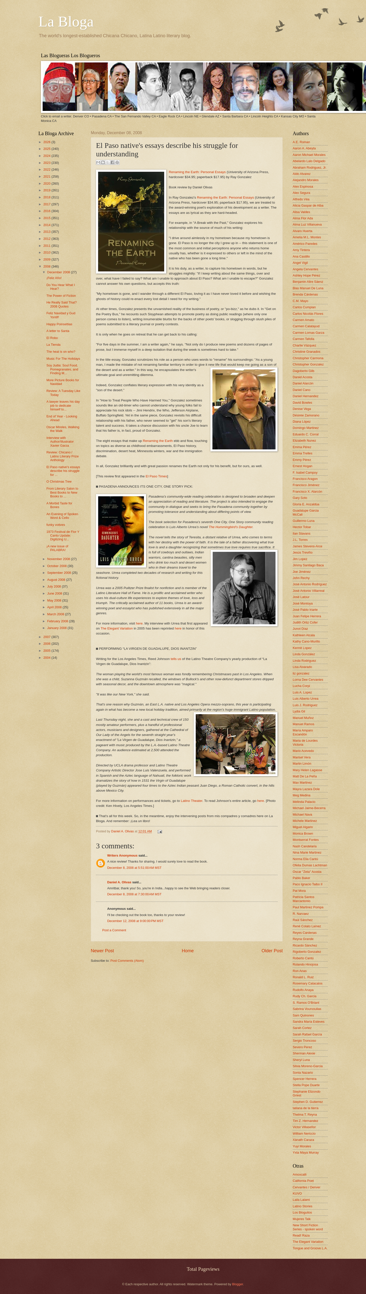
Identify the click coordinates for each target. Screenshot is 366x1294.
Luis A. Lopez (302, 692)
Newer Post (102, 950)
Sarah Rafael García (307, 1034)
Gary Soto (300, 498)
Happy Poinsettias (59, 324)
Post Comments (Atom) (127, 961)
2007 (47, 637)
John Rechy (301, 578)
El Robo (52, 338)
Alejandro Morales (306, 180)
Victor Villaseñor (304, 1127)
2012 (47, 239)
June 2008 (55, 593)
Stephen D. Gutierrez (308, 1102)
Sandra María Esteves (308, 1021)
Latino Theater (191, 801)
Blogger (237, 1284)
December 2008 (59, 272)
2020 (47, 183)
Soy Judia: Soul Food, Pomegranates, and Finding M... (62, 369)
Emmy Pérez (302, 460)
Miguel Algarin (303, 827)
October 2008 (57, 566)
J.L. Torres (300, 540)
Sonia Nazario (303, 1072)
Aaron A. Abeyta (304, 148)
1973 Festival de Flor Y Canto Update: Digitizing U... (62, 535)
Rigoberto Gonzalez (307, 952)
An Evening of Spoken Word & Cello (62, 516)
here (139, 623)
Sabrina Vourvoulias (307, 1009)
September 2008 (59, 573)
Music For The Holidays (63, 358)
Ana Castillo (301, 256)
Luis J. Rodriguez (305, 705)
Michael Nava (302, 814)
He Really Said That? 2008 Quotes (61, 304)
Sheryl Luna (301, 1060)
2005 (47, 650)
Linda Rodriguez (304, 660)
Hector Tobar (302, 527)
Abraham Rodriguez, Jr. (309, 167)
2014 (47, 225)
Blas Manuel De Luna (308, 288)
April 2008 (55, 607)
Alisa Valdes (301, 212)
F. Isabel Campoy (305, 472)
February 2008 (58, 621)
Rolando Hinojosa (305, 964)
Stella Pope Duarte (306, 1085)
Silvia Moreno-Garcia (308, 1066)
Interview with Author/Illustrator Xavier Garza (60, 441)
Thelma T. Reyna (305, 1114)
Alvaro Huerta (302, 231)
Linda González (304, 654)
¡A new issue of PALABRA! (57, 548)
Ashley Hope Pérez (306, 275)
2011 (47, 246)
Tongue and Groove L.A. (310, 1248)
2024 (47, 156)
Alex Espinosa (303, 186)
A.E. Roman (301, 142)
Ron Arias (300, 971)
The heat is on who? (60, 351)
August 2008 (56, 580)
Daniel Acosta (302, 377)
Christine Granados (306, 351)
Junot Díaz (300, 629)
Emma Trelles (302, 453)
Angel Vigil (300, 263)
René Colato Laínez (307, 926)
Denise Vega (302, 409)
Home (188, 950)
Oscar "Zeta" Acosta (307, 872)
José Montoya (303, 603)
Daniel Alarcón (303, 383)
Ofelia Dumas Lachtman (310, 865)
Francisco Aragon (305, 479)
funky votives (55, 525)
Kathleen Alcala (304, 635)
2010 (47, 252)
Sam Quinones (303, 1015)
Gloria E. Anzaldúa (306, 504)
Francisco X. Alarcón (307, 491)
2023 (47, 163)
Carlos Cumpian (304, 307)
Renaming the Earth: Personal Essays (197, 172)
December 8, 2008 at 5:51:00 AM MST (134, 868)
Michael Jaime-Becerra (309, 808)
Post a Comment (114, 930)
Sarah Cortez (302, 1028)
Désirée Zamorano (306, 415)
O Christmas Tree (59, 481)
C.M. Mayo (300, 301)
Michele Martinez (305, 821)
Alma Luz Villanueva (307, 224)
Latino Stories (302, 1206)
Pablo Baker (301, 878)
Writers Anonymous (122, 855)
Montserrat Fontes (306, 840)
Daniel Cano (301, 390)
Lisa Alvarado (302, 667)
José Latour (301, 597)
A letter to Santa (57, 331)
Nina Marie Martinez (307, 852)
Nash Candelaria (305, 846)
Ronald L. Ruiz (303, 977)
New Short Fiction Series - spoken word (308, 1227)
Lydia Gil (299, 711)
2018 (47, 197)
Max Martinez (302, 782)
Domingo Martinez (306, 428)
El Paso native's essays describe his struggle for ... (63, 471)
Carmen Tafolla (303, 339)
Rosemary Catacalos (308, 983)
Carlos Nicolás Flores (308, 314)
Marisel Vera (302, 757)
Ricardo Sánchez (305, 945)
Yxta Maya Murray (306, 1152)
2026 (47, 142)
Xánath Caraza (303, 1140)
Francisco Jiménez (306, 485)
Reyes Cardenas (305, 933)
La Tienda (53, 344)
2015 (47, 218)
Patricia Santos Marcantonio (303, 899)
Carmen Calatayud (306, 326)
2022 (47, 169)
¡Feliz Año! (54, 278)
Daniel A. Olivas (123, 831)
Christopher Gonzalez (308, 364)
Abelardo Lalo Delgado (309, 161)
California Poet (303, 1181)
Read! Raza (301, 1235)
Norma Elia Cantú (305, 859)
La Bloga (66, 21)
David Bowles (302, 402)
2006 (47, 644)
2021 (47, 176)
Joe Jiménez (302, 572)
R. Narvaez (301, 914)
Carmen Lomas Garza (308, 332)
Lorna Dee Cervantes (308, 679)
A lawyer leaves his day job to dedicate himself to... (63, 405)
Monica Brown (303, 833)
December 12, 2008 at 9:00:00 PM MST (135, 921)
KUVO (297, 1193)
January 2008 (57, 628)
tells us (176, 659)
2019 (47, 190)
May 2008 (54, 600)
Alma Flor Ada (303, 218)
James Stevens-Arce (307, 546)
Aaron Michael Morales (309, 155)
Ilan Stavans (301, 533)
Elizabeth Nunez (304, 440)
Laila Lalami (301, 1200)
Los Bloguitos (302, 1212)
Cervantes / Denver (306, 1187)
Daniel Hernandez (305, 396)
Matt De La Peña (305, 776)
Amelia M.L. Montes (307, 237)
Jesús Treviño (302, 552)
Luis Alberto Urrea (305, 698)
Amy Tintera (301, 250)
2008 (47, 266)
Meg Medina (301, 795)
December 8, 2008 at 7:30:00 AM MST (134, 894)
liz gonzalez (301, 673)
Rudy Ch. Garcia (304, 996)
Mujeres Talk (302, 1219)
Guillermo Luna (303, 521)
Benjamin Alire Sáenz (308, 282)
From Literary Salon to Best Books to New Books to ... (62, 492)
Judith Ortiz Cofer (305, 622)
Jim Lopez (300, 559)
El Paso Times (156, 476)
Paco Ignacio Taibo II (307, 884)
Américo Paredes (305, 244)
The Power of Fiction (61, 296)
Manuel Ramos (303, 724)
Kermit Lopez (302, 648)
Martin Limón (302, 763)
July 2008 (54, 586)
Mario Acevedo (303, 751)
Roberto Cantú (303, 958)
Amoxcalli (299, 1174)
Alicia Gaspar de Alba (308, 205)
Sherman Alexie (304, 1053)
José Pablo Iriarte (305, 610)
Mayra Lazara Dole (306, 789)
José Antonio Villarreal (308, 591)
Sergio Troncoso (304, 1040)
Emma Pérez (302, 447)
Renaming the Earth (158, 441)
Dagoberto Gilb (303, 371)
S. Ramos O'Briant (306, 1002)
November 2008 (59, 559)
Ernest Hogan (302, 466)
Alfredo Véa (301, 199)
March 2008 (56, 614)
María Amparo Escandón (303, 732)
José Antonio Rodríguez (310, 584)
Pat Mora (299, 891)
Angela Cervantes (305, 269)
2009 (47, 259)
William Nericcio (304, 1133)
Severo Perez (302, 1047)
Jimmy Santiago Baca (308, 565)
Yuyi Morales (302, 1146)
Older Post (272, 950)
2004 (47, 657)
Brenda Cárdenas (305, 294)
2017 (47, 204)
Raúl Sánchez (303, 920)
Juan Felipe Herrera (307, 616)
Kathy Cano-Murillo (306, 641)
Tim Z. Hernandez (305, 1121)
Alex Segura (301, 193)
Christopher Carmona (308, 358)
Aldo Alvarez (302, 174)
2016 (47, 211)
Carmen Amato (303, 320)
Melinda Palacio (304, 802)
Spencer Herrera (304, 1079)
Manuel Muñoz (303, 718)
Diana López (302, 421)
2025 (47, 149)
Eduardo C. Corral (306, 434)
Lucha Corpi (301, 686)
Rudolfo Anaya (303, 990)
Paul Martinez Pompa (308, 907)
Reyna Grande (303, 939)
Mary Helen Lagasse (307, 770)
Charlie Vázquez (304, 345)
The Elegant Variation (117, 628)
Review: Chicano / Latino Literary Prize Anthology (62, 456)
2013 (47, 232)
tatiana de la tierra (305, 1108)
